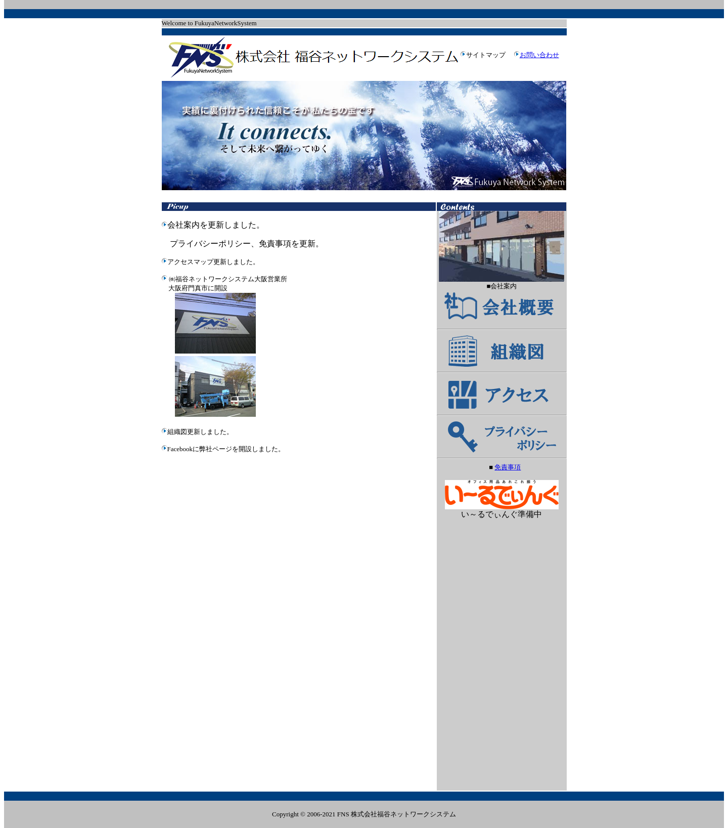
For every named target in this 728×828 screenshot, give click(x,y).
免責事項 (507, 467)
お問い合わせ (539, 55)
